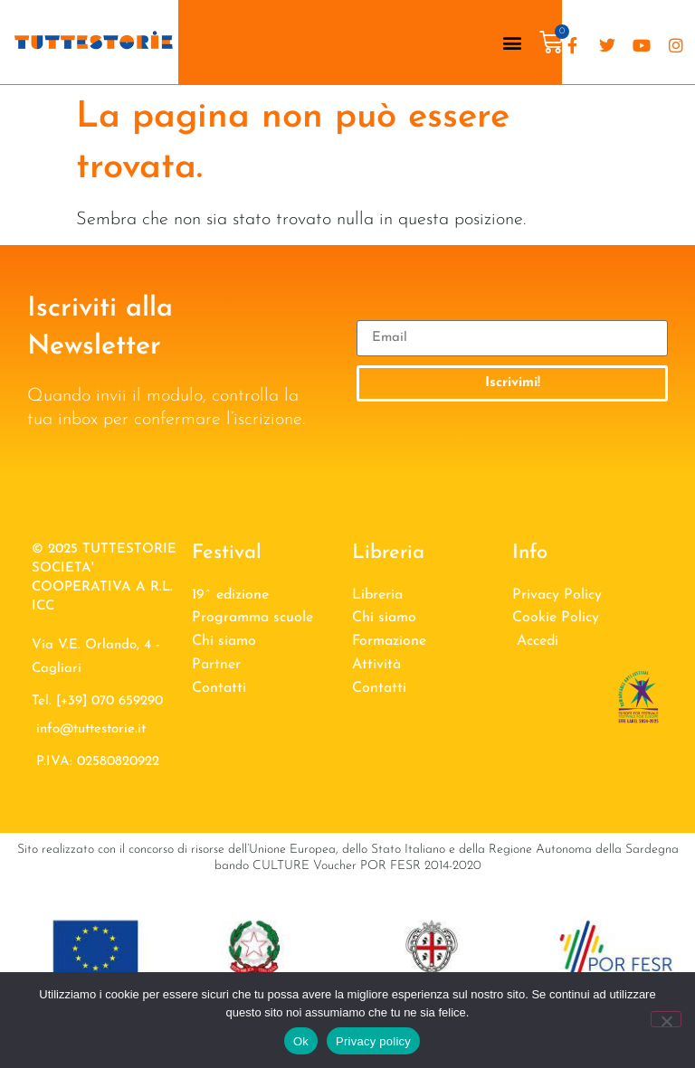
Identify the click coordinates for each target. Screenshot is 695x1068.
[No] (666, 1019)
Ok (301, 1041)
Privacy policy (373, 1041)
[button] (513, 42)
